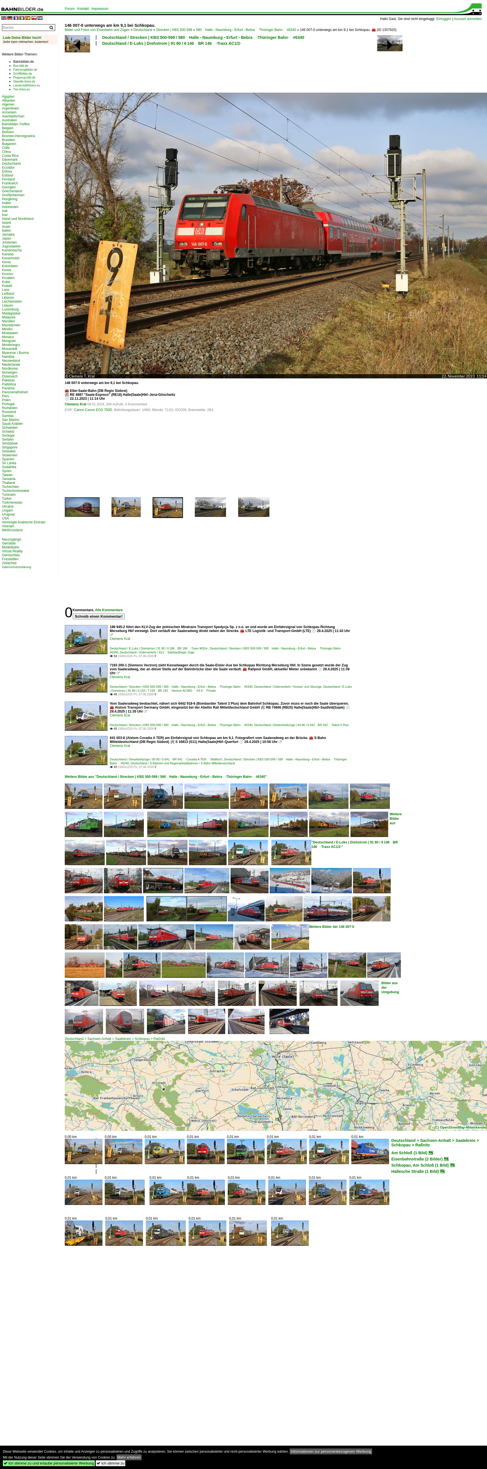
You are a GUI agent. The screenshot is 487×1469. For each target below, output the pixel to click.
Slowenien (9, 455)
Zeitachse (9, 563)
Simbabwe (10, 443)
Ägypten (8, 97)
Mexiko (7, 329)
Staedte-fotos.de (24, 81)
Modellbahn (10, 547)
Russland (9, 412)
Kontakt (83, 9)
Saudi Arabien (12, 424)
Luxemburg (10, 309)
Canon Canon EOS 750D (93, 410)
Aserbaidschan (13, 116)
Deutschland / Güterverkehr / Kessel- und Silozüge (287, 686)
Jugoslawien (11, 246)
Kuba (6, 282)
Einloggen (443, 19)
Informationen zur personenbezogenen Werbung (331, 1451)
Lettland (8, 294)
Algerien (8, 104)
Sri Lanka (9, 463)
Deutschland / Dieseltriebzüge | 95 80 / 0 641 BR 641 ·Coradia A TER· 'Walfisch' (166, 759)
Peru (5, 396)
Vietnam (8, 526)
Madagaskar (11, 313)
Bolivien (8, 132)
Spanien (8, 459)
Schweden (10, 428)
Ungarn (7, 510)
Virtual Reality (12, 551)
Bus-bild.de (20, 65)
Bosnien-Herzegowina (18, 136)
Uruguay (8, 514)
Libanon (8, 298)
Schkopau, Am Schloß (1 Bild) (420, 1165)
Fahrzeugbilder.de (25, 69)
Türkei (6, 499)
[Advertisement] (209, 68)
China (6, 152)
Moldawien (10, 333)
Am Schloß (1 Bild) (409, 1153)
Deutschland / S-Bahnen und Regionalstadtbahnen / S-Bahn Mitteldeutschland (183, 763)
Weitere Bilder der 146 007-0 (331, 927)
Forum (70, 9)
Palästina (9, 384)
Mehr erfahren (129, 1457)
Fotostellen (10, 559)
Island (6, 223)
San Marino (10, 420)
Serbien (8, 439)
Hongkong (9, 199)
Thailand (8, 483)
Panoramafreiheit (15, 392)
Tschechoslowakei (15, 491)
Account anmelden (468, 19)
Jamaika (8, 234)
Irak (5, 211)
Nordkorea (10, 368)
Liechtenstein (12, 301)
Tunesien (9, 495)
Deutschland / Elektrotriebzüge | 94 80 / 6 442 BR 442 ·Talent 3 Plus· (301, 725)
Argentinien (10, 108)
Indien (6, 203)
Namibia (8, 357)
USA (5, 518)
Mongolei (9, 341)
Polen (6, 400)
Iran (5, 215)
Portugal (8, 404)
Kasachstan (11, 258)
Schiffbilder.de (22, 73)
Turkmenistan (12, 502)
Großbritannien (13, 195)
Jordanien (9, 242)
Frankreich (10, 183)
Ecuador (8, 167)
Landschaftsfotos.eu (26, 85)
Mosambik (9, 349)
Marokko (8, 321)
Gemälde (9, 543)
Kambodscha (12, 250)
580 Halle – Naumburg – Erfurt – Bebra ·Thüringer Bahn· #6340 (246, 30)
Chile (6, 148)
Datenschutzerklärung (16, 567)
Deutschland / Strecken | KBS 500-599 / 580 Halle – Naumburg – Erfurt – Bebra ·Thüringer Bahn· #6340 (203, 37)
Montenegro (11, 345)
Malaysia (8, 317)
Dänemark (9, 160)
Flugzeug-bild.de (24, 77)
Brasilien (8, 140)
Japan (6, 238)
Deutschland (142, 30)
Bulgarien (9, 144)
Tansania (8, 479)
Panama (8, 388)
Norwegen (9, 372)
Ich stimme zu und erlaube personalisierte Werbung (49, 1463)
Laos (5, 290)
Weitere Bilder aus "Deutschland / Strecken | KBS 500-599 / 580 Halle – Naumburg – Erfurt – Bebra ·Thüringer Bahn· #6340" (166, 777)
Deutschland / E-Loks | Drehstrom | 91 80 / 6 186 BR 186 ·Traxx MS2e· (159, 648)
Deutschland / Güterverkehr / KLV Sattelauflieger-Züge (157, 652)
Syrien (7, 471)
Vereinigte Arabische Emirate (23, 522)
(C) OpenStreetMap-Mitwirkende (460, 1127)
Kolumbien (10, 266)
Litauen (7, 305)
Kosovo (7, 274)
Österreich (9, 376)
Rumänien (9, 408)
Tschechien (10, 487)
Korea (6, 270)
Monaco (8, 337)
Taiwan (7, 475)
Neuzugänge (11, 539)
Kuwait (7, 286)
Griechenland (12, 191)
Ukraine (8, 506)
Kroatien (8, 278)
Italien (6, 231)
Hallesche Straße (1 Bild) (415, 1171)
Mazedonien (11, 325)
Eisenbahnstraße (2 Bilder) (417, 1159)
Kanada (8, 254)
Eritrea (7, 171)
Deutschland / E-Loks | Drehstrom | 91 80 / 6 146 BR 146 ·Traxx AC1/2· (171, 43)
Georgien (9, 187)
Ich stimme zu (110, 1463)
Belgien (7, 128)
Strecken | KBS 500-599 (174, 30)
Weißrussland (12, 530)
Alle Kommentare (109, 610)
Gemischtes (11, 555)
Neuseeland (11, 361)
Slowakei (8, 451)
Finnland (8, 179)
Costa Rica (10, 156)
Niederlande (11, 365)
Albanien (8, 100)
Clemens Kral (75, 404)
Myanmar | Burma (15, 353)
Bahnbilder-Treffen (16, 124)
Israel (6, 227)
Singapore (9, 447)
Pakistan (8, 380)
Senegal (8, 435)
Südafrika (9, 467)
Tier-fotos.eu (21, 89)
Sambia (8, 416)
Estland (7, 175)
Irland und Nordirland (17, 219)
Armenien (9, 112)
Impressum (99, 9)
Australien (9, 120)
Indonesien (10, 207)
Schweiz (8, 432)
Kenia (6, 262)
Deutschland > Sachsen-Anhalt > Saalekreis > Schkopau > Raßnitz (115, 1039)
